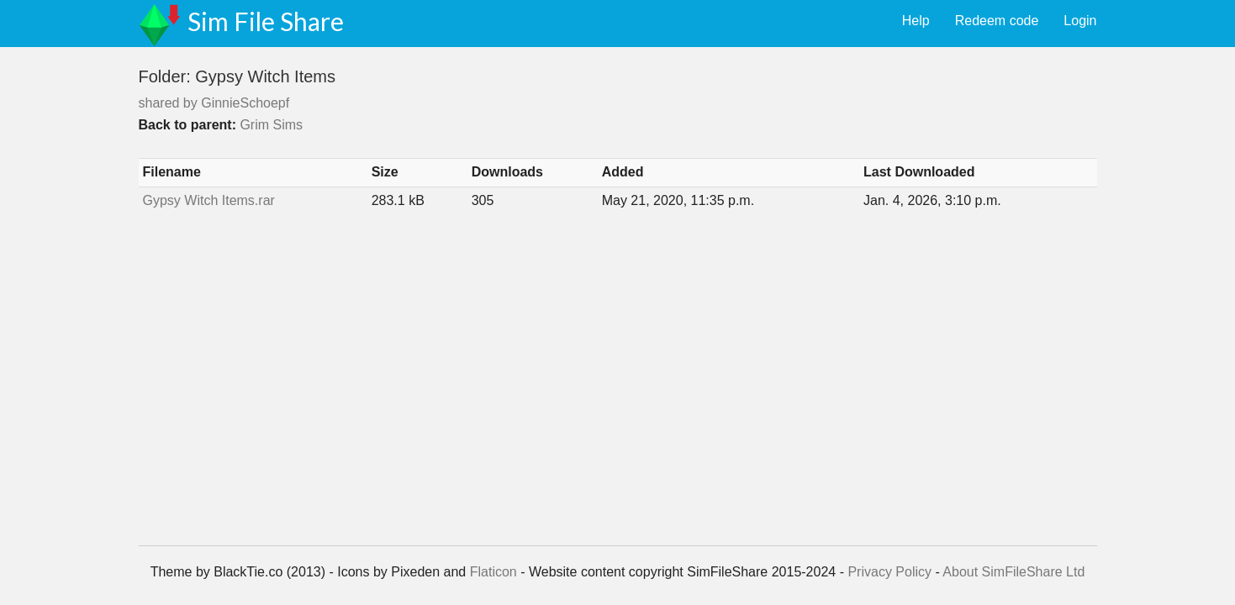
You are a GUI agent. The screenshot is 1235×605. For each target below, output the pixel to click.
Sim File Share (265, 21)
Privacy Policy (889, 572)
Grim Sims (271, 125)
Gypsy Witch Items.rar (209, 200)
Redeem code (997, 20)
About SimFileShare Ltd (1013, 572)
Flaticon (493, 572)
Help (916, 20)
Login (1079, 20)
